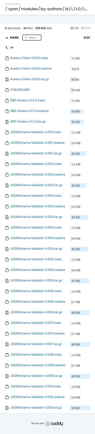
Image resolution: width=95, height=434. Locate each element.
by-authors (51, 9)
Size (87, 37)
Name (15, 37)
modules (29, 9)
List (74, 28)
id (66, 9)
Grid (85, 28)
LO (78, 9)
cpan (13, 9)
